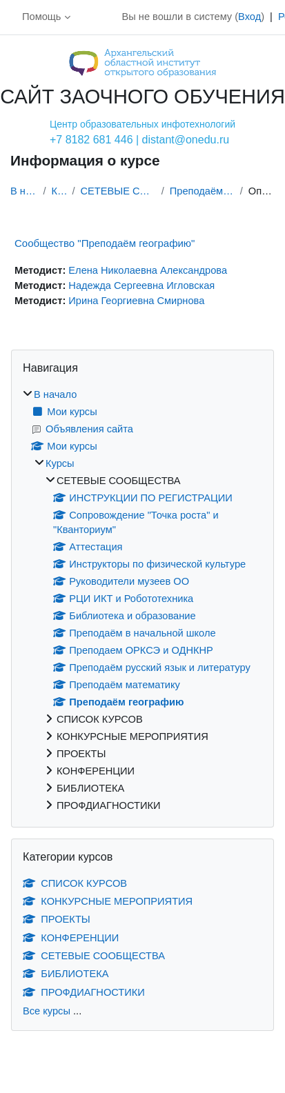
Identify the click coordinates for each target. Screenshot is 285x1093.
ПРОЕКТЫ (56, 919)
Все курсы (46, 1010)
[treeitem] (142, 601)
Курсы (59, 191)
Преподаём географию (202, 191)
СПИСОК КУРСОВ (75, 883)
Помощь (41, 16)
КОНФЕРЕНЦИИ (71, 937)
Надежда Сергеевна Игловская (141, 285)
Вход (249, 16)
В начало (23, 191)
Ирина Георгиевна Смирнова (136, 300)
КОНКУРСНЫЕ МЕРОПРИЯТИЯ (108, 901)
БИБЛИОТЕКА (65, 973)
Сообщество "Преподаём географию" (104, 243)
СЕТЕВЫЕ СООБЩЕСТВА (118, 191)
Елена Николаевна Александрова (147, 270)
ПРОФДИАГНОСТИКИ (84, 992)
